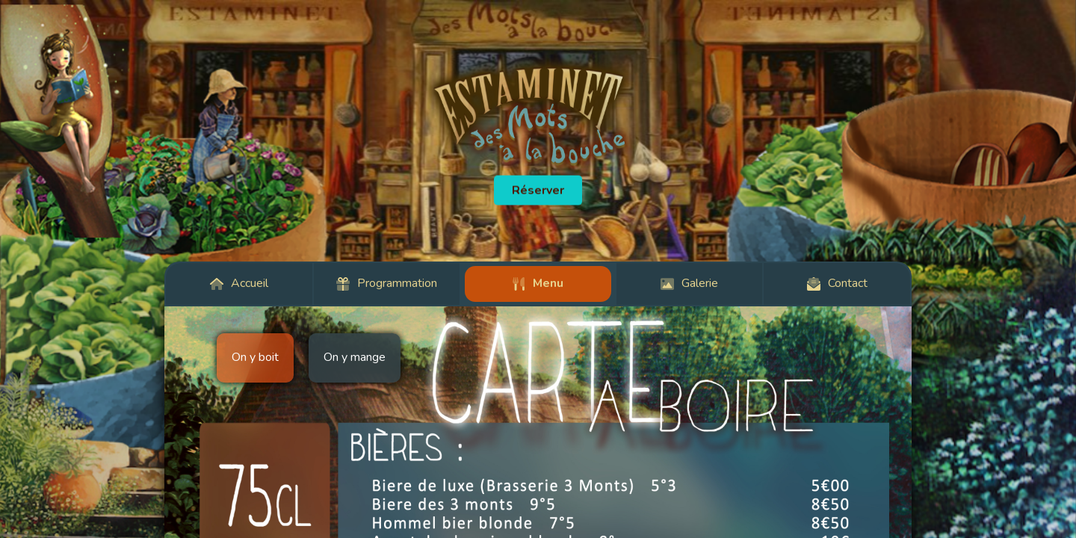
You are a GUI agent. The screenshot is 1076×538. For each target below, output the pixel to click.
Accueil (239, 283)
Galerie (689, 283)
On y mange (355, 357)
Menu (537, 283)
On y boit (255, 357)
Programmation (386, 283)
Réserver (538, 190)
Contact (837, 283)
